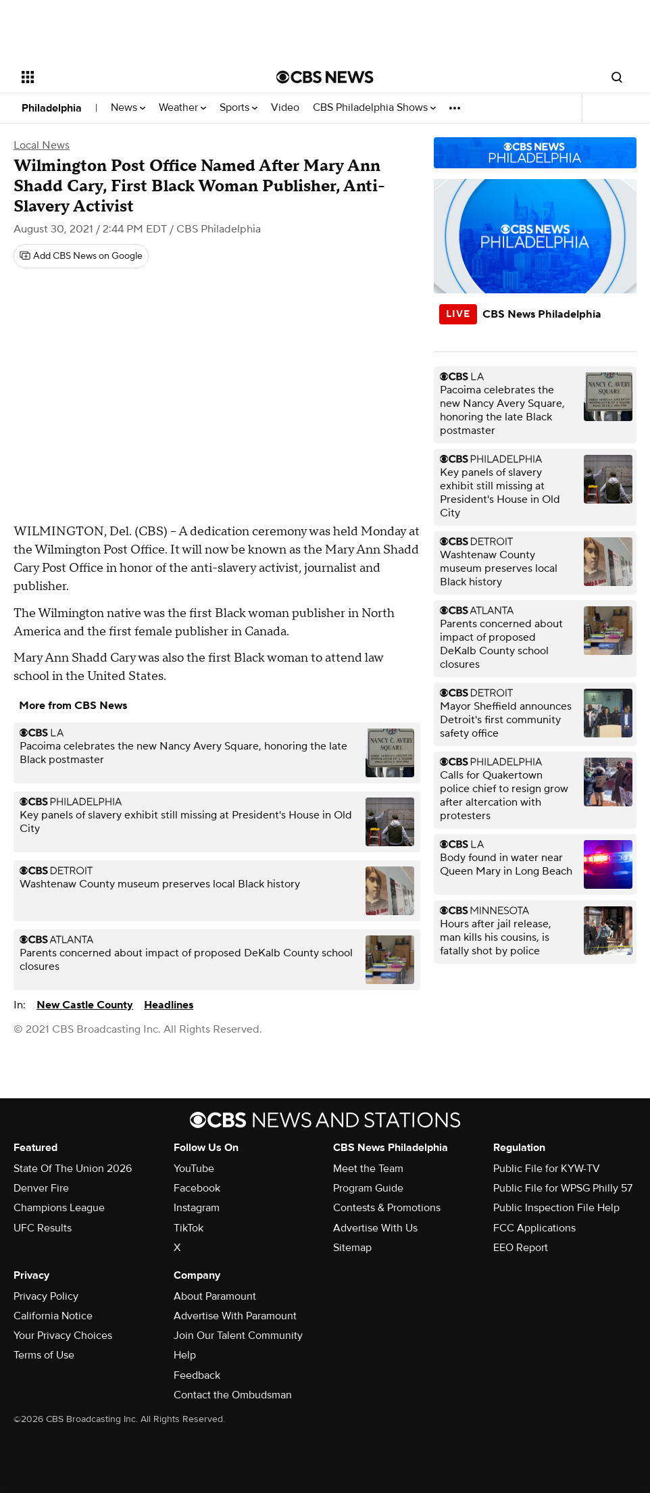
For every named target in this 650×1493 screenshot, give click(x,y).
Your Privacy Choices (63, 1335)
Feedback (197, 1375)
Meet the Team (368, 1168)
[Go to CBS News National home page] (325, 77)
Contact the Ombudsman (233, 1395)
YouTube (194, 1168)
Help (185, 1355)
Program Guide (368, 1188)
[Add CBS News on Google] (81, 256)
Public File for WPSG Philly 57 (562, 1188)
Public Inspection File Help (556, 1207)
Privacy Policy (46, 1296)
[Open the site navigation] (123, 77)
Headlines (168, 1005)
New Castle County (84, 1005)
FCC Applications (534, 1228)
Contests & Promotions (387, 1207)
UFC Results (43, 1228)
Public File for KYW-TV (546, 1168)
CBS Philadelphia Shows (374, 107)
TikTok (188, 1228)
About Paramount (215, 1296)
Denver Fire (41, 1188)
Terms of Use (44, 1355)
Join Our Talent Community (238, 1335)
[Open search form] (617, 77)
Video (285, 107)
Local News (42, 145)
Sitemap (352, 1247)
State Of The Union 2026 (73, 1168)
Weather (182, 107)
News (128, 107)
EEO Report (520, 1247)
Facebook (197, 1188)
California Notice (53, 1316)
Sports (238, 107)
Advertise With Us (375, 1228)
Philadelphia (52, 108)
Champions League (59, 1207)
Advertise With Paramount (235, 1316)
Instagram (197, 1207)
